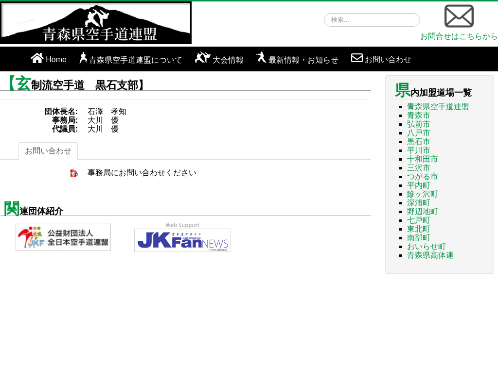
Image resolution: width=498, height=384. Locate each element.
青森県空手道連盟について (135, 60)
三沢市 (418, 168)
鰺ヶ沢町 (422, 194)
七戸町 (418, 220)
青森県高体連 (430, 255)
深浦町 (418, 203)
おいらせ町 (426, 246)
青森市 (418, 115)
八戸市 (418, 133)
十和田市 (422, 159)
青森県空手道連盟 (438, 106)
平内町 (418, 185)
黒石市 (418, 141)
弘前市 (418, 124)
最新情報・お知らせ (303, 60)
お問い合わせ (388, 59)
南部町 (418, 238)
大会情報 (228, 60)
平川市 (418, 150)
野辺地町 (422, 211)
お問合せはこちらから (459, 20)
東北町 (418, 229)
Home (56, 59)
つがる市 (422, 176)
